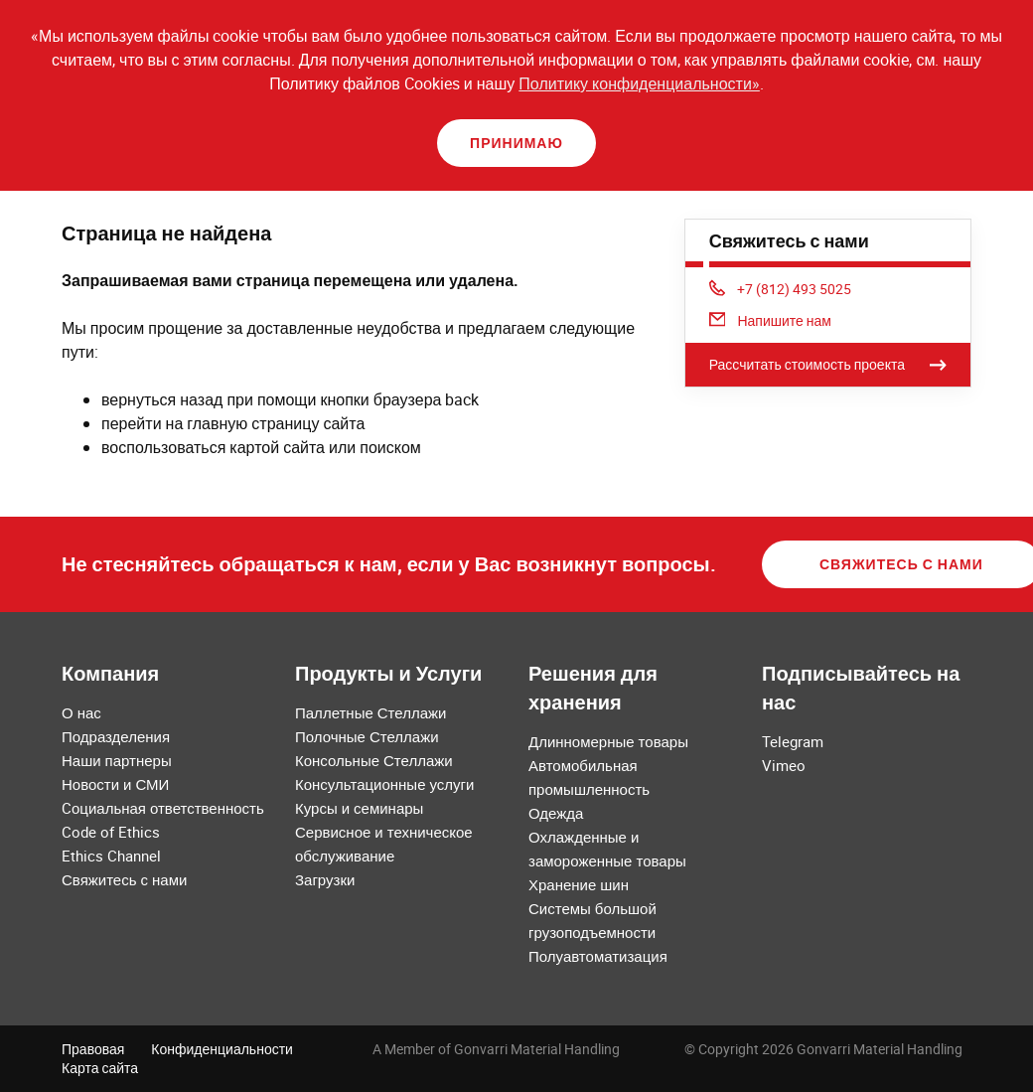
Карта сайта (100, 1067)
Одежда (555, 813)
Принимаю (516, 142)
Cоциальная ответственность (163, 808)
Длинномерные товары (608, 741)
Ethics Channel (111, 855)
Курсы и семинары (359, 808)
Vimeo (784, 765)
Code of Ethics (111, 832)
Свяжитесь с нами (124, 879)
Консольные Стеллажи (374, 760)
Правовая (93, 1048)
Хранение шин (578, 884)
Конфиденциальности (222, 1048)
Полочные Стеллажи (367, 736)
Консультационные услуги (384, 784)
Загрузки (325, 879)
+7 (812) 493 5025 (780, 288)
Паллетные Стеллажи (370, 712)
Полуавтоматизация (597, 956)
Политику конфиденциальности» (639, 83)
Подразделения (116, 736)
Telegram (792, 741)
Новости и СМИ (115, 784)
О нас (81, 712)
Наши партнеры (117, 760)
